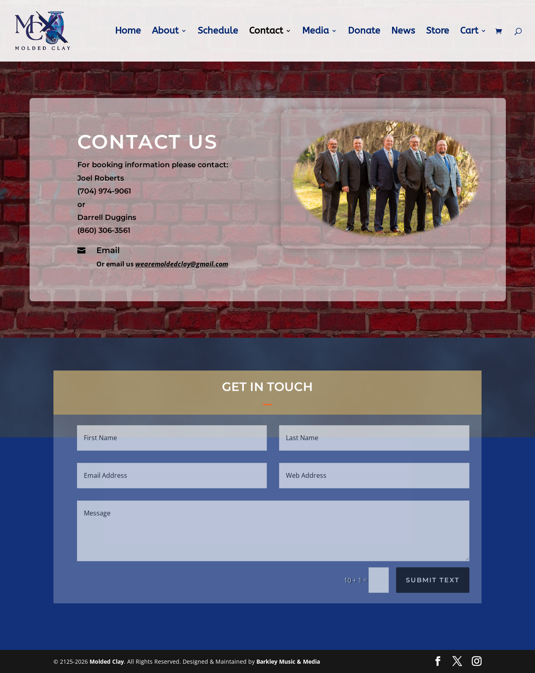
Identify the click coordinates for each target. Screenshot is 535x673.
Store (437, 32)
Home (128, 32)
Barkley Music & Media (288, 661)
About (165, 32)
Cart (469, 32)
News (403, 32)
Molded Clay (107, 661)
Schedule (218, 32)
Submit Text (433, 580)
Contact (266, 32)
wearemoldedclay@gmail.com (187, 259)
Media (315, 32)
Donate (364, 32)
